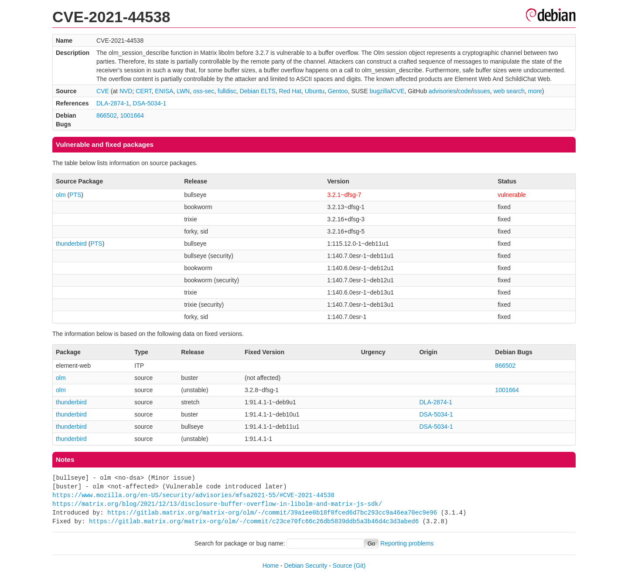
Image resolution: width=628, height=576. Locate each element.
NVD (126, 91)
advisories (442, 91)
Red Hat (290, 91)
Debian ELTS (258, 91)
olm (61, 194)
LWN (183, 91)
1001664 (132, 115)
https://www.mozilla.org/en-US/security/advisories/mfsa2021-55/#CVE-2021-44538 (193, 495)
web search (509, 91)
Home (271, 565)
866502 (106, 115)
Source (342, 565)
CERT (143, 91)
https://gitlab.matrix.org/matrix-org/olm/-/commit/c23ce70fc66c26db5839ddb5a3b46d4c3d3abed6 (254, 521)
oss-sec (203, 91)
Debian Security (306, 565)
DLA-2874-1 (113, 103)
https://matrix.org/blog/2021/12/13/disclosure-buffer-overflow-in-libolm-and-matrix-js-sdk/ (217, 504)
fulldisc (227, 91)
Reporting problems (406, 543)
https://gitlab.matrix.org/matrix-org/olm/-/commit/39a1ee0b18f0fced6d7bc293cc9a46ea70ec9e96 (272, 512)
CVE (102, 91)
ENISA (164, 91)
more (535, 91)
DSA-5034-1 (149, 103)
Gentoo (338, 91)
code (464, 91)
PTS (75, 194)
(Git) (359, 565)
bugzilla (379, 91)
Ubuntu (314, 91)
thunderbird (71, 243)
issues (481, 91)
